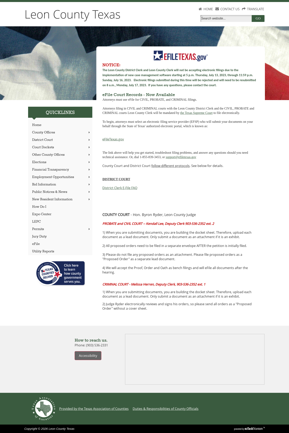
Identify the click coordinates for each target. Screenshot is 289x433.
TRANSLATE (255, 9)
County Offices (61, 132)
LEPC (36, 222)
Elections (61, 162)
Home (36, 125)
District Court (61, 140)
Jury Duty (39, 236)
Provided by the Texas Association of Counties (94, 408)
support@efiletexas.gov (181, 157)
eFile (36, 244)
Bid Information (61, 184)
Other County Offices (61, 155)
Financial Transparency (61, 170)
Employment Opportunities (61, 177)
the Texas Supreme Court (196, 113)
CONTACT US (230, 9)
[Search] (226, 18)
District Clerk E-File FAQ (119, 188)
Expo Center (41, 214)
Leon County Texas (72, 14)
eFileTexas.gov (113, 139)
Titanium (254, 428)
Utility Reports (43, 251)
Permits (61, 229)
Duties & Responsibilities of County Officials (165, 408)
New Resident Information (61, 199)
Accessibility (88, 355)
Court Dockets (61, 147)
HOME (208, 9)
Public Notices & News (61, 192)
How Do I (39, 207)
